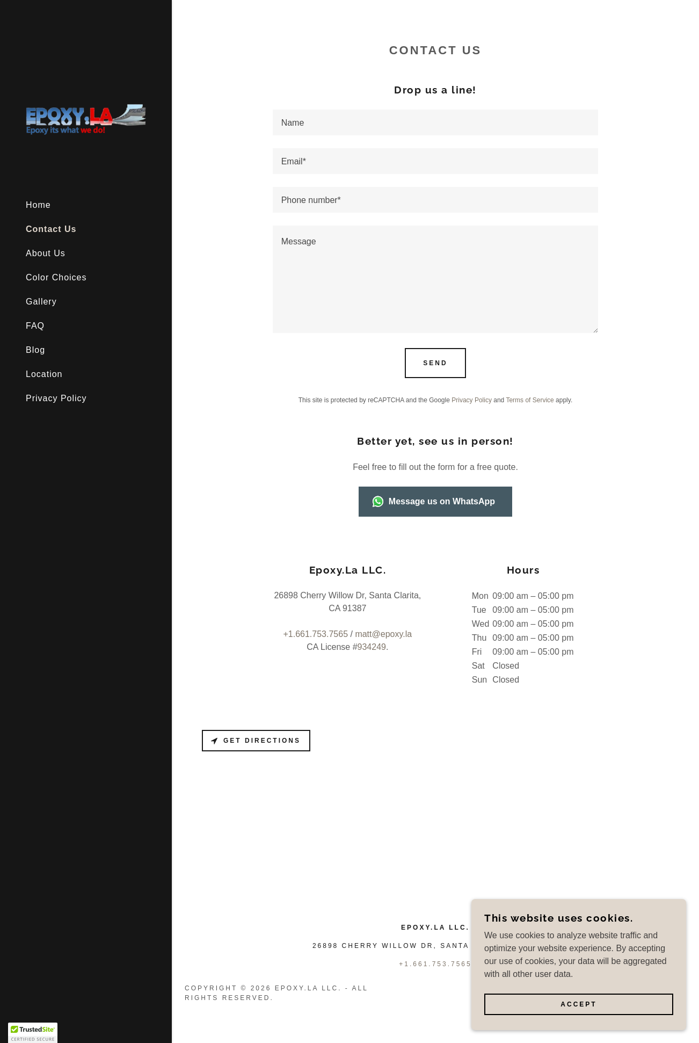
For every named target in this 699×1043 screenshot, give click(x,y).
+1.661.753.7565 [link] (315, 634)
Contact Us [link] (51, 229)
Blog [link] (35, 349)
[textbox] (436, 122)
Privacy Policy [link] (56, 398)
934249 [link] (372, 646)
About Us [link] (45, 253)
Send (435, 363)
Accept (578, 1004)
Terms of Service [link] (530, 400)
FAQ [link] (35, 325)
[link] (86, 116)
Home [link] (38, 204)
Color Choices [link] (56, 277)
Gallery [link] (41, 301)
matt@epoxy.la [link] (383, 634)
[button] (32, 1033)
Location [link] (44, 374)
